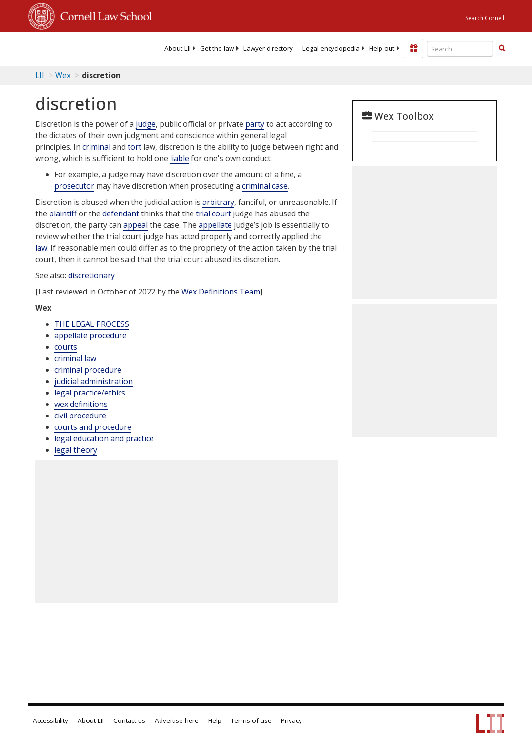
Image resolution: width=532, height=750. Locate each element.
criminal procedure (87, 370)
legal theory (75, 450)
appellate (215, 225)
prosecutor (74, 186)
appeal (135, 225)
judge (146, 124)
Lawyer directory (268, 48)
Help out (381, 48)
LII (39, 75)
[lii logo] (65, 48)
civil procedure (80, 415)
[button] (502, 48)
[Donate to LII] (413, 48)
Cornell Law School (103, 15)
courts (65, 347)
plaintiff (63, 213)
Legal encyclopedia (331, 48)
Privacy (291, 720)
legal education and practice (104, 438)
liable (179, 158)
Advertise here (177, 720)
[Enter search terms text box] (460, 49)
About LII (177, 48)
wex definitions (81, 404)
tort (134, 147)
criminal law (75, 358)
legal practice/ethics (89, 392)
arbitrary (218, 202)
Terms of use (251, 720)
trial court (213, 213)
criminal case (265, 186)
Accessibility (50, 720)
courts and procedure (92, 427)
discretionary (91, 275)
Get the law (217, 48)
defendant (120, 213)
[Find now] (502, 48)
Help (214, 720)
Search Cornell (484, 18)
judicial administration (93, 381)
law (41, 248)
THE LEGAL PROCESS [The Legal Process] (91, 324)
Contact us (129, 720)
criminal (96, 147)
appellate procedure (90, 335)
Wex (62, 75)
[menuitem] (177, 48)
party (254, 124)
